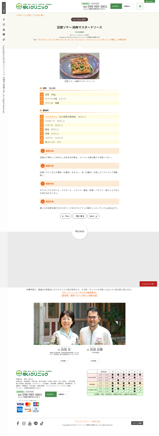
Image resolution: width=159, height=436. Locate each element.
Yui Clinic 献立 (79, 19)
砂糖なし (114, 39)
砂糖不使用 (122, 39)
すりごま (63, 39)
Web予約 (116, 6)
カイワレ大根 (54, 39)
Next (93, 216)
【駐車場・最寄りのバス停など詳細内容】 (79, 295)
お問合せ (128, 6)
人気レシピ (105, 39)
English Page (96, 421)
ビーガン (71, 39)
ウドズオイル (43, 39)
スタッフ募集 (4, 7)
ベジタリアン (80, 39)
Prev (65, 216)
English (149, 1)
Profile (64, 361)
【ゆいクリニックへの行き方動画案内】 (79, 292)
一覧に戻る (79, 216)
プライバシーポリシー (82, 421)
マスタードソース (93, 39)
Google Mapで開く (148, 284)
